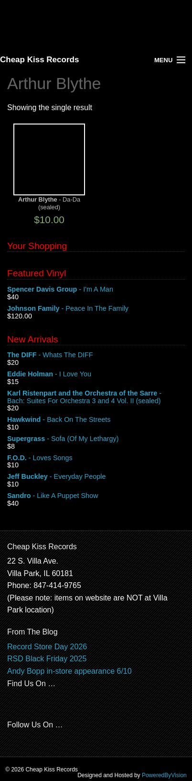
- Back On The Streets (96, 420)
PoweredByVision (164, 775)
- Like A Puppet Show (96, 496)
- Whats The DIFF (96, 355)
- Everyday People (96, 477)
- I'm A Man (96, 290)
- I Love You (96, 374)
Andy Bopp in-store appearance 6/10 (69, 671)
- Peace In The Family (96, 309)
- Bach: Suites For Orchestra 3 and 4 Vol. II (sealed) (96, 397)
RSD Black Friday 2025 (46, 659)
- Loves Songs (96, 458)
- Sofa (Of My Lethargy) (96, 439)
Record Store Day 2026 (47, 647)
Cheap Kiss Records (39, 59)
